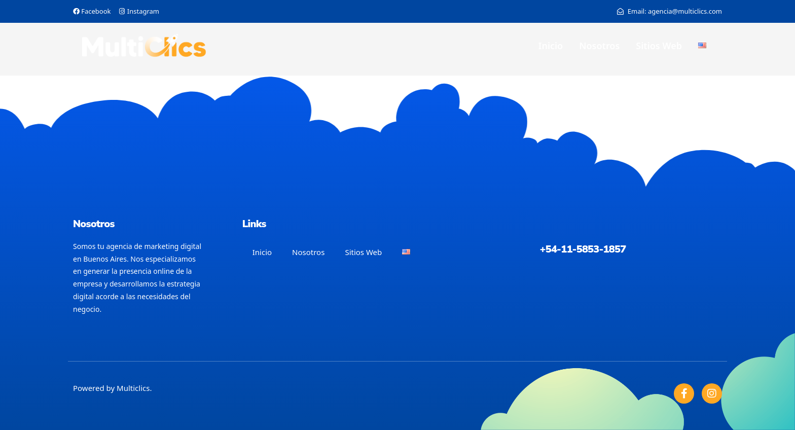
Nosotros (599, 46)
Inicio (550, 46)
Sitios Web (659, 46)
